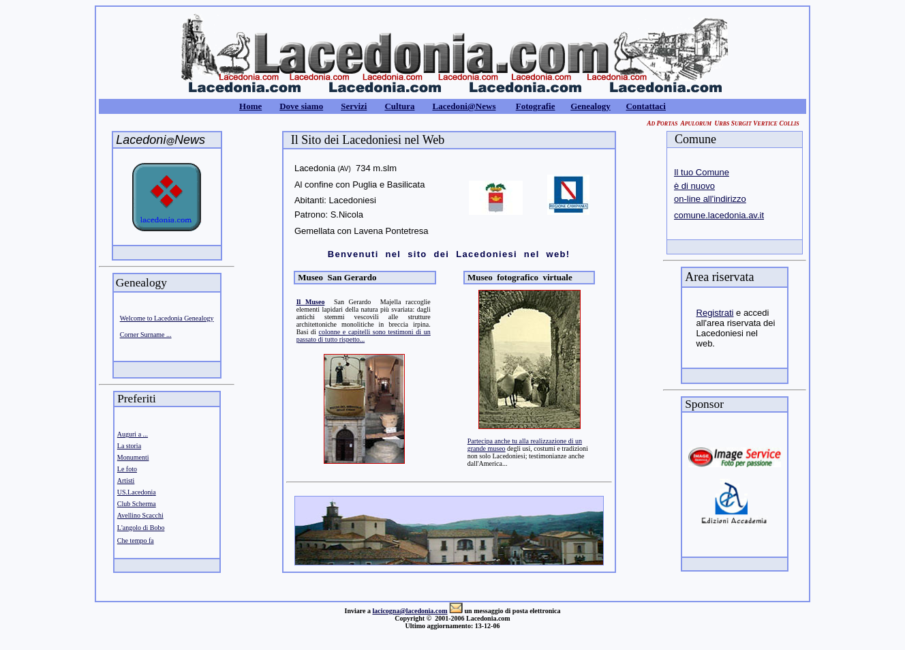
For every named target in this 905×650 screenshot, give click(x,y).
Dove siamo (301, 106)
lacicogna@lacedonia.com (409, 611)
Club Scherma (136, 503)
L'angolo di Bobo (141, 527)
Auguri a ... (132, 434)
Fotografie (535, 106)
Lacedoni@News (463, 106)
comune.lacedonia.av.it (719, 215)
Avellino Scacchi (140, 515)
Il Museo (310, 302)
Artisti (126, 480)
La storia (129, 445)
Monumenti (133, 457)
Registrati (715, 313)
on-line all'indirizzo (710, 199)
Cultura (399, 106)
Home (250, 106)
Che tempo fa (135, 540)
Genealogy (590, 106)
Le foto (127, 469)
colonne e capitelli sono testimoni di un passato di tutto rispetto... (363, 335)
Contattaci (646, 106)
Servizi (354, 106)
